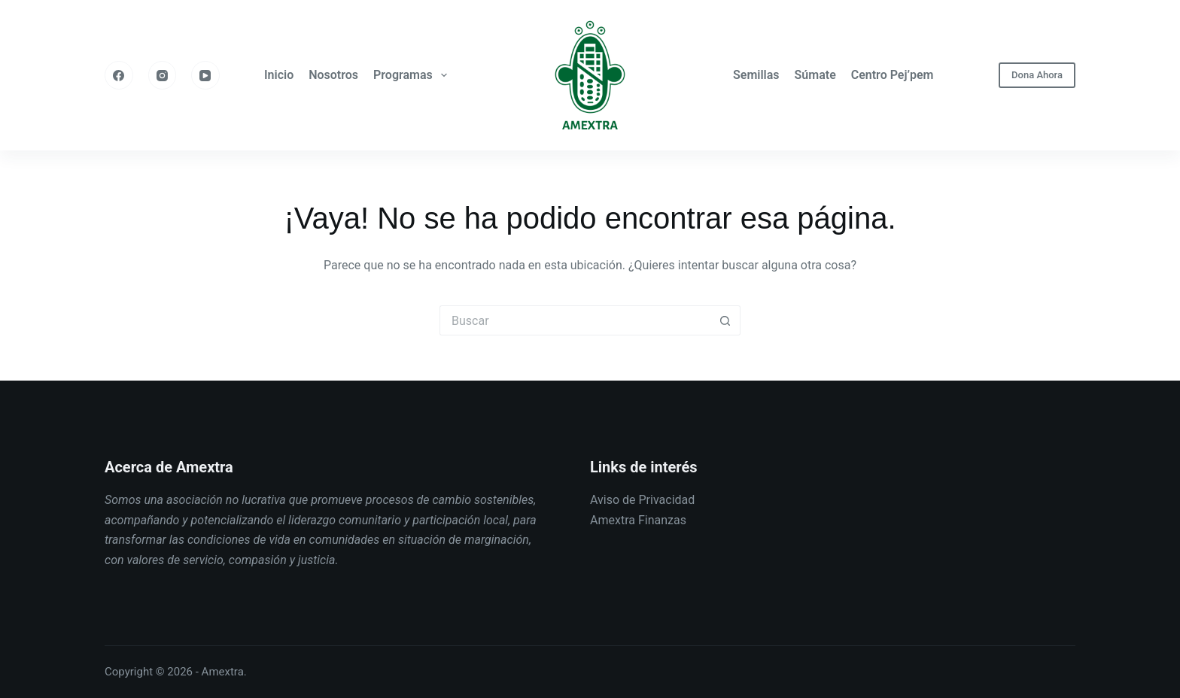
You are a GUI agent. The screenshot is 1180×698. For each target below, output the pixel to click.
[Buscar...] (574, 320)
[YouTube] (205, 75)
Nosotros (333, 75)
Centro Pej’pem (892, 75)
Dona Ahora (1037, 74)
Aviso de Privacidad (642, 500)
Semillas (756, 75)
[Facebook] (119, 75)
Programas (413, 75)
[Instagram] (162, 75)
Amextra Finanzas (638, 520)
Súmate (815, 75)
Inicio (278, 75)
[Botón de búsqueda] (725, 320)
